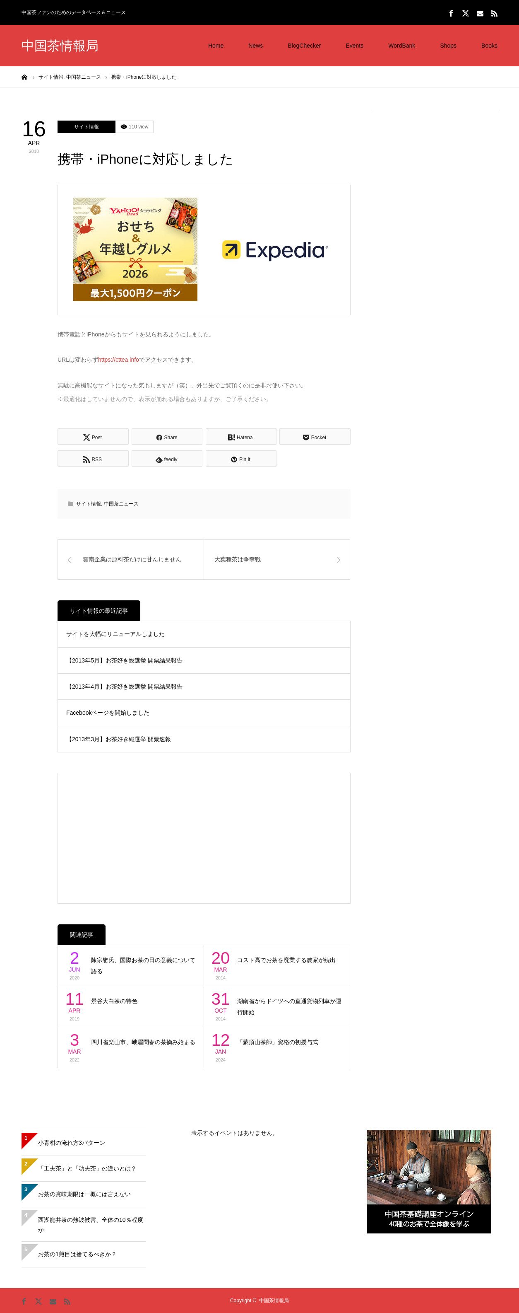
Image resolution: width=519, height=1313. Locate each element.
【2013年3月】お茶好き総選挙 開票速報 (118, 739)
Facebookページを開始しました (107, 712)
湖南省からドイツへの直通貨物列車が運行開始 (289, 1007)
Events (354, 45)
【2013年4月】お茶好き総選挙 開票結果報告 (124, 686)
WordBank (401, 45)
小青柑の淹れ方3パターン (71, 1142)
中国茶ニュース (121, 504)
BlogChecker (304, 45)
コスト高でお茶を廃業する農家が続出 (286, 960)
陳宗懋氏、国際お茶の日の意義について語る (143, 965)
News (255, 45)
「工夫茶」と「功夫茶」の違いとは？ (87, 1168)
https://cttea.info (118, 359)
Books (489, 45)
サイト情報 (86, 127)
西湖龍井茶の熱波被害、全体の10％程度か (90, 1224)
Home (215, 45)
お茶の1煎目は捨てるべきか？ (77, 1254)
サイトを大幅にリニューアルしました (115, 634)
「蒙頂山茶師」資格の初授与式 (277, 1042)
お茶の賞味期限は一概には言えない (84, 1194)
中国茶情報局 (60, 46)
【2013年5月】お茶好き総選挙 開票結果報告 (124, 660)
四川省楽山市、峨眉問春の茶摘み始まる (143, 1042)
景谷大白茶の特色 (114, 1001)
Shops (448, 45)
